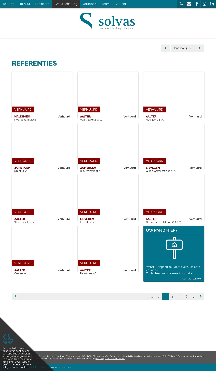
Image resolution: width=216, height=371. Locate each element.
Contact (120, 4)
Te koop (8, 4)
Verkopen (89, 4)
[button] (181, 4)
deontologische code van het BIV (110, 358)
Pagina (179, 48)
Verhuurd (23, 109)
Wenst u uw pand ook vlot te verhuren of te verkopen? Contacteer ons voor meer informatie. (173, 299)
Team (106, 4)
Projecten (42, 4)
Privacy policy (65, 367)
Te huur (24, 4)
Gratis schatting (66, 4)
